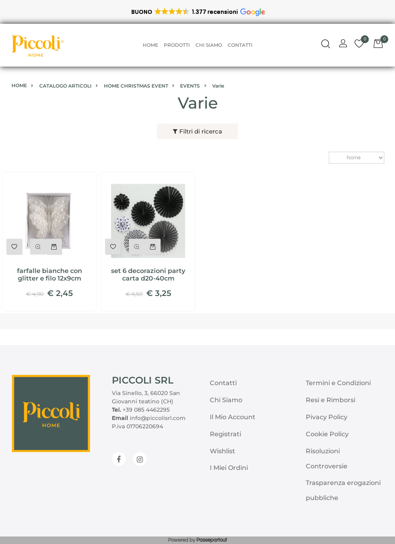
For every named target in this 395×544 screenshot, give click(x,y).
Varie (198, 103)
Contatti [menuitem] (240, 45)
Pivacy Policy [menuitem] (326, 417)
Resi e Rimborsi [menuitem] (330, 400)
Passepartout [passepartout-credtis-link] (211, 540)
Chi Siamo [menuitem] (209, 45)
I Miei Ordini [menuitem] (229, 467)
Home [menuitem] (150, 45)
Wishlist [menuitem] (222, 451)
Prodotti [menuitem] (177, 45)
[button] (197, 12)
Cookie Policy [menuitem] (327, 434)
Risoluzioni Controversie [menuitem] (326, 458)
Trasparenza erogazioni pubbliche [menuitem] (343, 490)
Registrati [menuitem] (225, 434)
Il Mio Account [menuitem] (232, 417)
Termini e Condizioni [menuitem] (338, 383)
